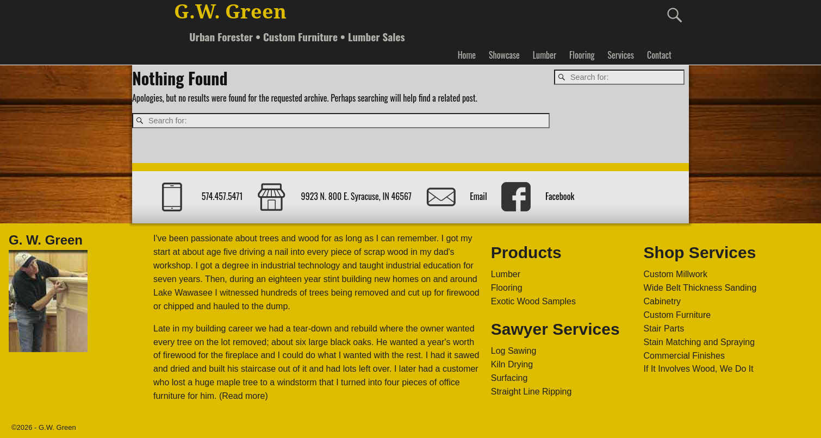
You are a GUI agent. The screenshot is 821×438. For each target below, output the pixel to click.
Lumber (544, 54)
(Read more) (243, 396)
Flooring (581, 54)
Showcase (504, 54)
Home (467, 54)
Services (620, 54)
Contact (659, 54)
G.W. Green (230, 11)
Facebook (559, 196)
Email (478, 196)
